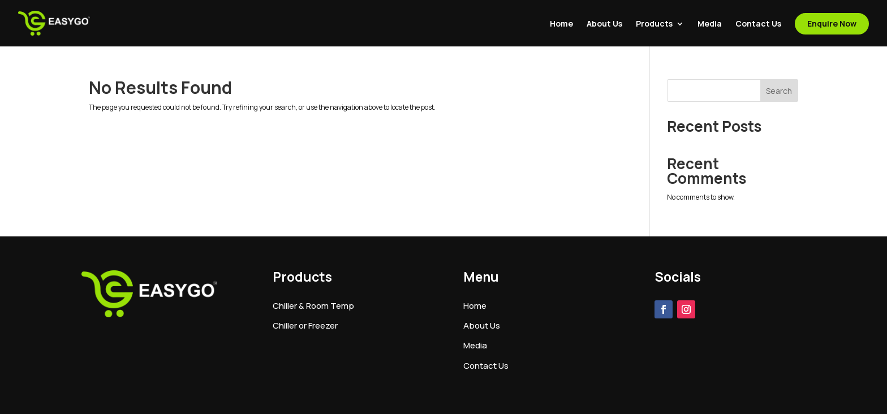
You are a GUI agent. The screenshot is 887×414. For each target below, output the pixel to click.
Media (709, 24)
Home (561, 24)
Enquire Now (831, 23)
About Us (604, 24)
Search (779, 90)
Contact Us (758, 24)
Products (654, 24)
